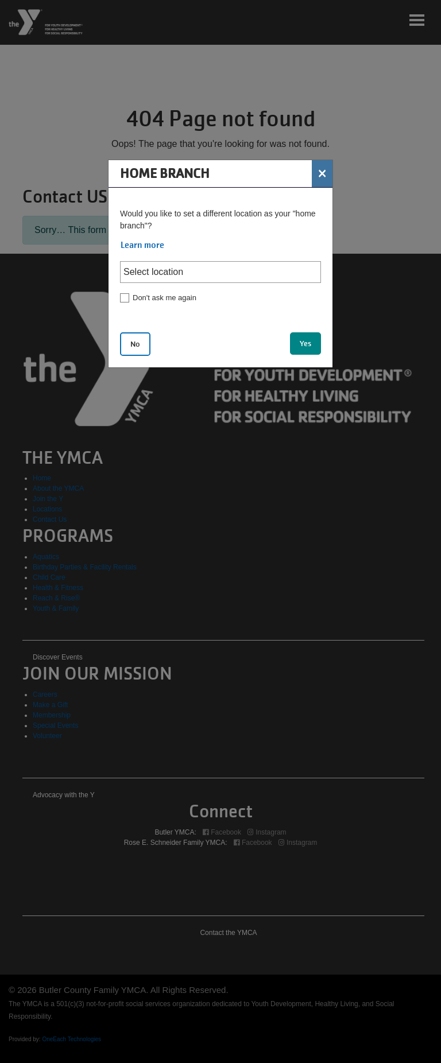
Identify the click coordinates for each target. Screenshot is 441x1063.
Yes (305, 343)
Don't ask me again (164, 297)
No (135, 344)
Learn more (142, 245)
